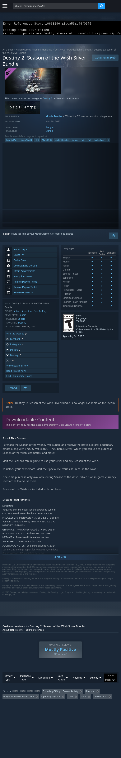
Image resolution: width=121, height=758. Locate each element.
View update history (17, 368)
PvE (82, 142)
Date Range (61, 680)
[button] (15, 693)
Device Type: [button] (100, 699)
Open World (26, 142)
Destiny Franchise (42, 51)
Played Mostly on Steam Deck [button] (18, 699)
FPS (37, 142)
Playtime (77, 679)
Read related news (16, 373)
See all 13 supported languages (79, 277)
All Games (7, 51)
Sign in (6, 236)
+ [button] (108, 142)
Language (44, 679)
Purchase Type (25, 680)
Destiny (22, 325)
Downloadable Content (79, 51)
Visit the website (16, 335)
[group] (60, 696)
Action (16, 313)
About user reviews (12, 632)
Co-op (74, 142)
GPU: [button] (83, 699)
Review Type (8, 680)
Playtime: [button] (90, 693)
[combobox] (55, 6)
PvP (89, 142)
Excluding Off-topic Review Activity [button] (60, 693)
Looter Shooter (62, 142)
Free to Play (11, 142)
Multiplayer (100, 142)
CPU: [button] (70, 699)
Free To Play (40, 313)
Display (94, 679)
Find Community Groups (19, 378)
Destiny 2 (60, 51)
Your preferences (35, 632)
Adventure (26, 313)
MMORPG (47, 142)
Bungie (49, 129)
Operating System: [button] (50, 699)
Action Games (23, 51)
